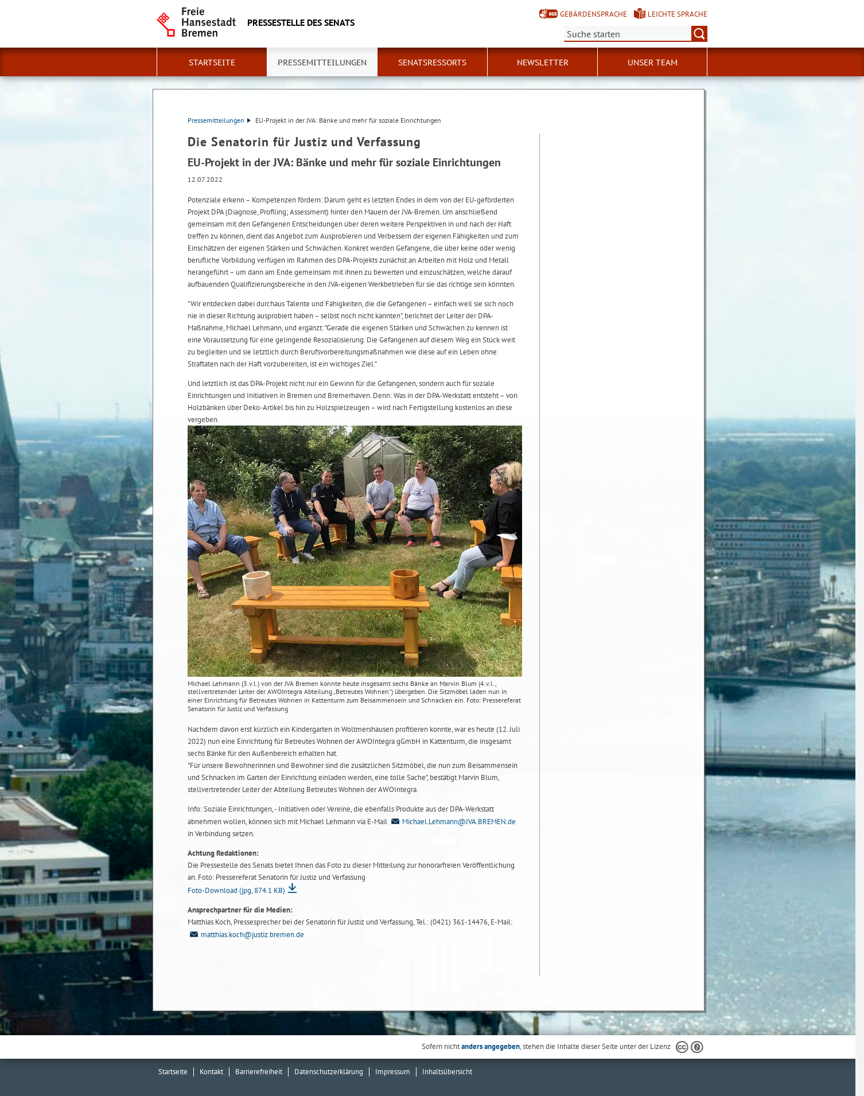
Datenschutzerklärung (328, 1072)
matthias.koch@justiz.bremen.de (246, 934)
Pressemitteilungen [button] (322, 62)
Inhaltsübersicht (447, 1072)
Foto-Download (236, 890)
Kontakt (211, 1072)
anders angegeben (490, 1046)
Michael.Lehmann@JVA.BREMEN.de (452, 821)
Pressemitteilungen (219, 120)
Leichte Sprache (677, 14)
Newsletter (543, 62)
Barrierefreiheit (258, 1072)
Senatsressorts (432, 62)
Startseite (212, 62)
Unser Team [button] (653, 62)
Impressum (392, 1072)
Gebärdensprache (593, 14)
